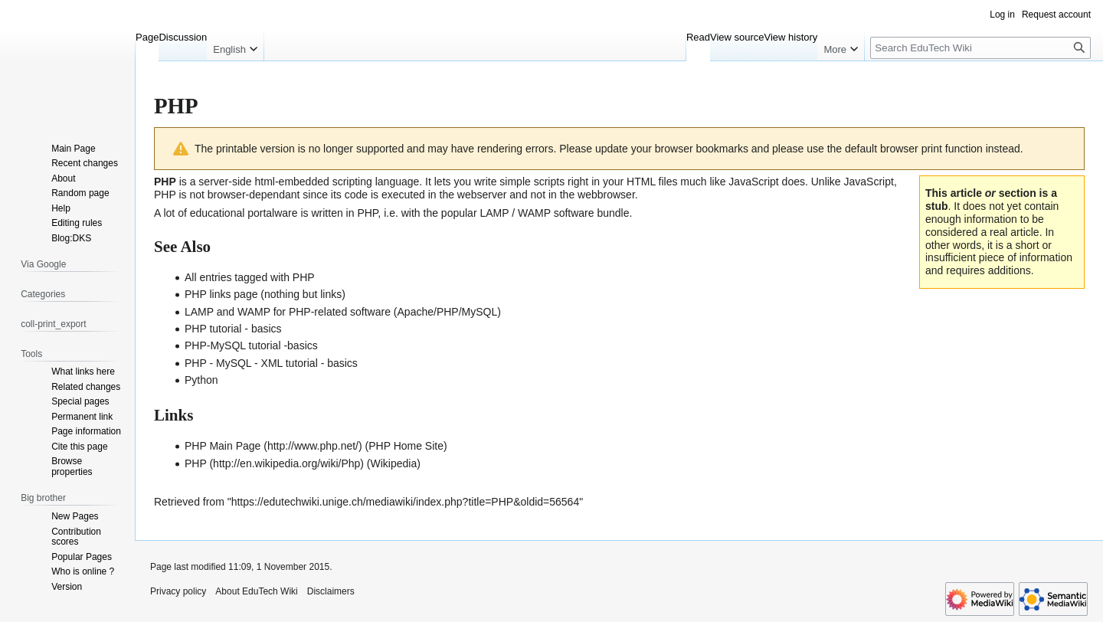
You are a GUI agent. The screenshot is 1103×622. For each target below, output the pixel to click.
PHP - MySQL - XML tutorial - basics (271, 363)
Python (201, 380)
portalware (272, 213)
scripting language (376, 181)
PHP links (208, 294)
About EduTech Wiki (256, 591)
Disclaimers (331, 591)
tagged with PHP (274, 277)
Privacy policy (178, 591)
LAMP (494, 213)
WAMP (534, 213)
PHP (196, 463)
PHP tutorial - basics (233, 328)
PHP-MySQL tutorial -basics (251, 345)
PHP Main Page (222, 446)
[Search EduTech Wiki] (980, 48)
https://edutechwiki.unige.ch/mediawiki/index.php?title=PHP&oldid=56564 (405, 502)
